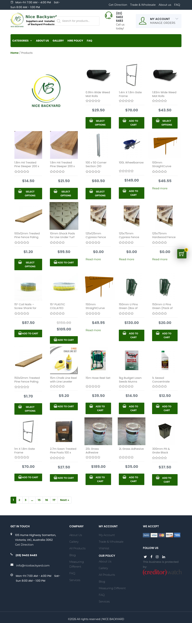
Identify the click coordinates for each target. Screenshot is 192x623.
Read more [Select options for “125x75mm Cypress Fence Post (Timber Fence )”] (126, 259)
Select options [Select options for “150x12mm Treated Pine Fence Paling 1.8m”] (30, 409)
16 (46, 500)
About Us (42, 40)
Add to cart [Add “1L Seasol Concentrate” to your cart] (166, 408)
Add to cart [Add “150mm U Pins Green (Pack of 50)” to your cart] (166, 335)
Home (15, 52)
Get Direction (118, 4)
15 (39, 500)
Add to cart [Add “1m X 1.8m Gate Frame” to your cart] (30, 477)
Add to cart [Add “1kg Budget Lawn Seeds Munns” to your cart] (133, 408)
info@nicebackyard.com (33, 565)
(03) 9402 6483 (26, 555)
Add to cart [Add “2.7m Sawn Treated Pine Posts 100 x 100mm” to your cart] (66, 478)
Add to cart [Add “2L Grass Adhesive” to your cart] (133, 479)
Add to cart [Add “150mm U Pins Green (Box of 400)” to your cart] (133, 335)
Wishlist (104, 548)
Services (74, 580)
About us (165, 4)
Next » (64, 500)
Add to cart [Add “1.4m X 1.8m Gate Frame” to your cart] (133, 123)
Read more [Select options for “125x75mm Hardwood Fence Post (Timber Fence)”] (159, 259)
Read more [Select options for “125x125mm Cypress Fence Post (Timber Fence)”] (93, 259)
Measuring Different (76, 564)
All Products (77, 548)
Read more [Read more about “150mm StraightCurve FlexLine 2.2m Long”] (93, 330)
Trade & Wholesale (143, 4)
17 (54, 500)
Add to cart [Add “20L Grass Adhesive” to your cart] (100, 479)
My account (107, 535)
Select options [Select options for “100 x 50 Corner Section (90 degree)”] (100, 193)
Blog (72, 555)
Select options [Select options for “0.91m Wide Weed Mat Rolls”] (100, 123)
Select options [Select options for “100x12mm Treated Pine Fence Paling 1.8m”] (30, 264)
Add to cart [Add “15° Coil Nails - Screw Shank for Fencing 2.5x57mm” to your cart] (30, 333)
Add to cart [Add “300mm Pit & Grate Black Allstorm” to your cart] (166, 480)
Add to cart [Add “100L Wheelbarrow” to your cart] (133, 193)
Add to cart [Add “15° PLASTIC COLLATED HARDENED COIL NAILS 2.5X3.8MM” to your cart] (66, 340)
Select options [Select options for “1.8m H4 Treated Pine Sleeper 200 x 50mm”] (30, 193)
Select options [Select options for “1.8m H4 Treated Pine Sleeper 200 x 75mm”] (65, 193)
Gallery (58, 40)
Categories (22, 40)
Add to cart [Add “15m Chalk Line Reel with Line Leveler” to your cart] (66, 406)
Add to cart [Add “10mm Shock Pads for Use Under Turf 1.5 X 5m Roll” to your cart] (66, 262)
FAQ (177, 4)
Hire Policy (75, 40)
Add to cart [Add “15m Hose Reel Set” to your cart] (100, 408)
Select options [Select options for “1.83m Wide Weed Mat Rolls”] (167, 123)
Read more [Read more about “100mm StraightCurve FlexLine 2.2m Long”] (159, 188)
